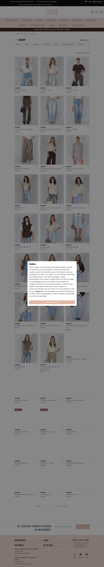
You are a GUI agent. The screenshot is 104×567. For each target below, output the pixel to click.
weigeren (39, 291)
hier (44, 296)
